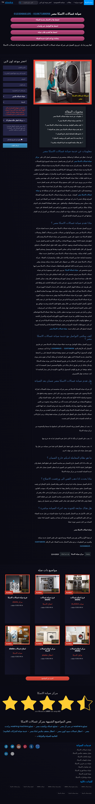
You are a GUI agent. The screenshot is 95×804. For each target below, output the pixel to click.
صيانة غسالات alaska (86, 786)
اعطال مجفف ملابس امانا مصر (42, 731)
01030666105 (22, 13)
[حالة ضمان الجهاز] (15, 120)
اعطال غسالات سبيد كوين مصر (69, 731)
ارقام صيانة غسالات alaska (54, 786)
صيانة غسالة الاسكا (71, 270)
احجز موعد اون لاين (45, 2)
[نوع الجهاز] (15, 96)
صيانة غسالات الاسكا (73, 793)
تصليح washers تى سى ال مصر (73, 726)
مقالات (69, 2)
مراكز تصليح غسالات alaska (71, 786)
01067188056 (41, 13)
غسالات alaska (40, 786)
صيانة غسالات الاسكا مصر (57, 151)
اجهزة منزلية (78, 2)
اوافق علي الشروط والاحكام (14, 139)
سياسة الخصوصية (59, 2)
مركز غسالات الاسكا (15, 786)
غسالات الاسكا (61, 793)
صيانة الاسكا (88, 2)
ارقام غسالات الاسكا (86, 793)
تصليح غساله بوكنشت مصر (46, 726)
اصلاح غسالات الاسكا (28, 786)
